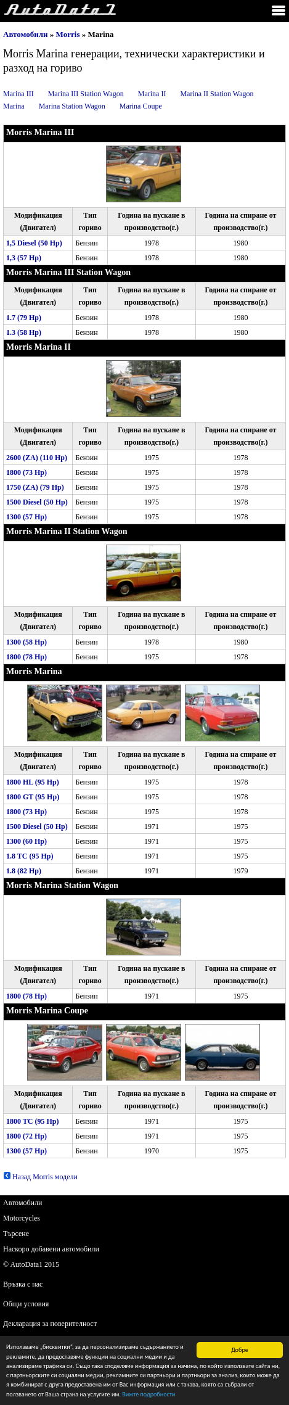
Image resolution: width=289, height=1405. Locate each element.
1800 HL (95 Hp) (32, 782)
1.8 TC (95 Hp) (29, 856)
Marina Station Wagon (72, 106)
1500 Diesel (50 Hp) (37, 502)
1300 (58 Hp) (26, 642)
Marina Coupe (141, 106)
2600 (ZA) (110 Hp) (36, 457)
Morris (68, 34)
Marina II (152, 93)
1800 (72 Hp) (26, 1136)
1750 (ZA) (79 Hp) (35, 487)
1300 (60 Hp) (26, 841)
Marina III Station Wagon (86, 93)
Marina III (18, 93)
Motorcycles (21, 1218)
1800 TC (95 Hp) (32, 1121)
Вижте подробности (148, 1395)
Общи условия (26, 1304)
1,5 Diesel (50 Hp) (34, 243)
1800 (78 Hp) (26, 657)
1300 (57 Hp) (26, 517)
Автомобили (25, 34)
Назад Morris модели (40, 1176)
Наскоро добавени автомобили (51, 1249)
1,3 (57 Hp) (23, 257)
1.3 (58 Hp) (23, 332)
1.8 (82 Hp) (23, 871)
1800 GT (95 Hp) (32, 797)
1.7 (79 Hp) (23, 317)
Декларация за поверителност (50, 1323)
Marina (14, 106)
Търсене (16, 1233)
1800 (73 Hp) (26, 472)
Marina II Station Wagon (216, 93)
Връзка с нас (23, 1284)
